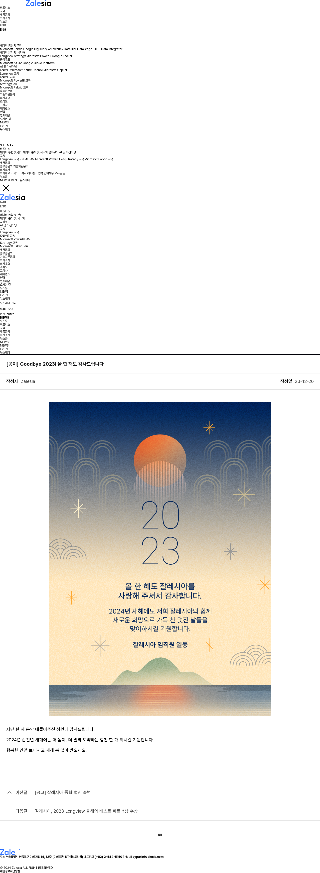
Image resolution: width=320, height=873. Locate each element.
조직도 (3, 101)
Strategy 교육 (8, 84)
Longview (6, 56)
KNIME (4, 70)
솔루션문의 (6, 91)
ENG (3, 29)
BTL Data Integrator (108, 49)
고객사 (3, 105)
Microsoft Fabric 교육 (14, 87)
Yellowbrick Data (59, 49)
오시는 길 (5, 119)
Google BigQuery (35, 49)
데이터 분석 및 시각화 (12, 52)
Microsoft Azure (11, 63)
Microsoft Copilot (55, 70)
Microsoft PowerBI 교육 (15, 80)
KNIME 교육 (7, 77)
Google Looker (62, 56)
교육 (2, 11)
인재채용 (5, 115)
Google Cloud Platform (39, 63)
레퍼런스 (5, 108)
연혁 (2, 112)
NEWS (4, 122)
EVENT (5, 126)
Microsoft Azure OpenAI (26, 70)
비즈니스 (5, 7)
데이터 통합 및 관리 (11, 45)
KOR (3, 25)
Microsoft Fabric (11, 49)
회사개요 (5, 98)
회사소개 (5, 18)
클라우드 (5, 59)
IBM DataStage (82, 49)
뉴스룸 (3, 21)
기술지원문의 (7, 94)
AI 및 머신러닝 (8, 66)
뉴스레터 (5, 129)
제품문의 (5, 14)
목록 (160, 835)
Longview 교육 (9, 73)
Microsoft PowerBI (38, 56)
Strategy (20, 56)
